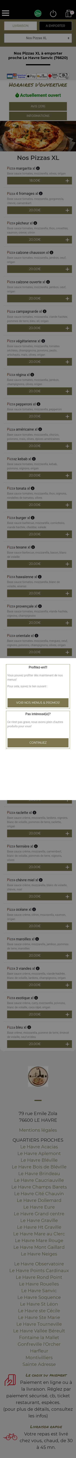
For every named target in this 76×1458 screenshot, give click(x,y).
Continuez (38, 743)
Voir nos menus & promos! (38, 703)
